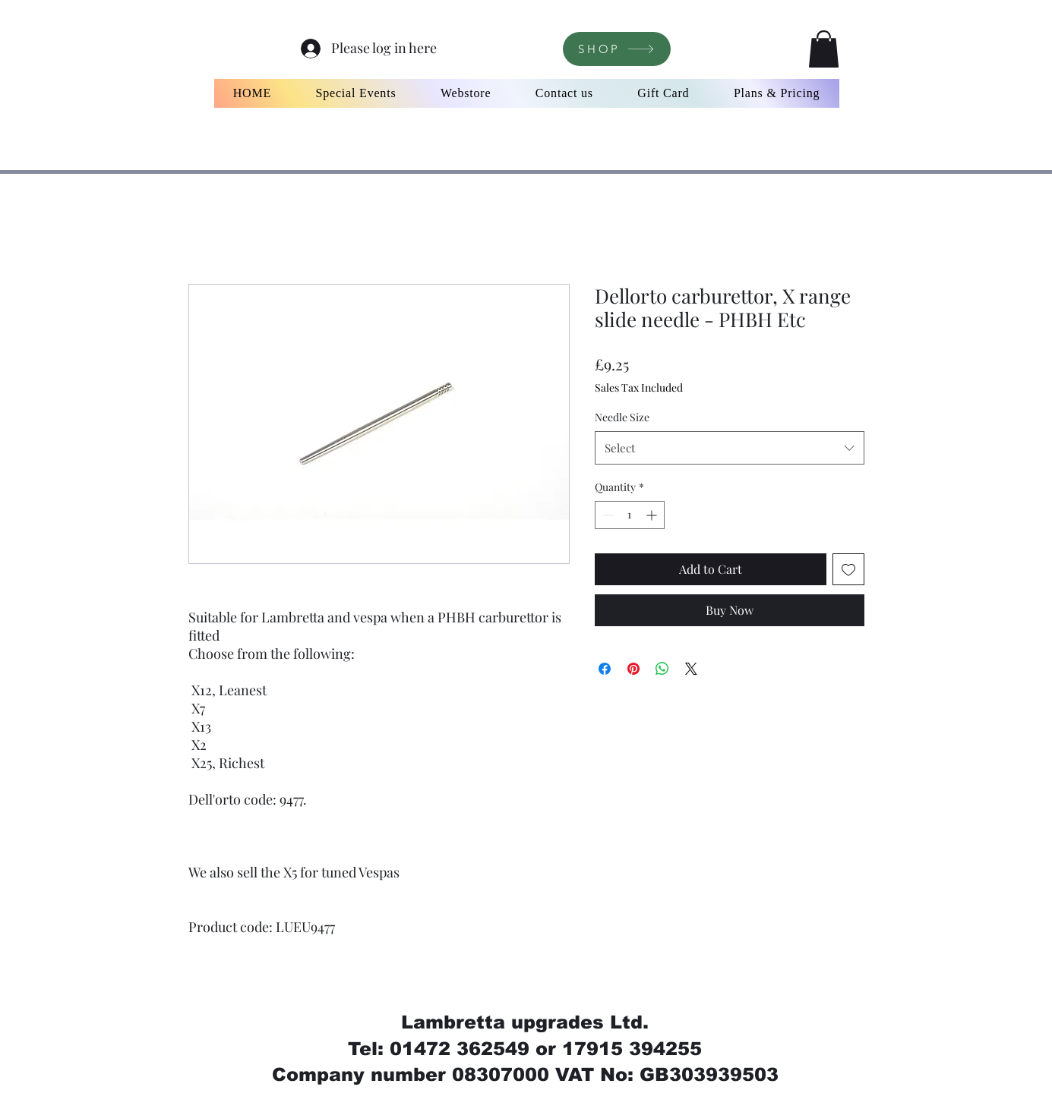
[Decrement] (606, 515)
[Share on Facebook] (605, 669)
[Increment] (652, 515)
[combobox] (729, 448)
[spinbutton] (629, 515)
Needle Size (622, 417)
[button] (823, 49)
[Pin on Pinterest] (633, 669)
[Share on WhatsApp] (662, 669)
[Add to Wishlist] (848, 569)
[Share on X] (691, 669)
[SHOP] (617, 49)
